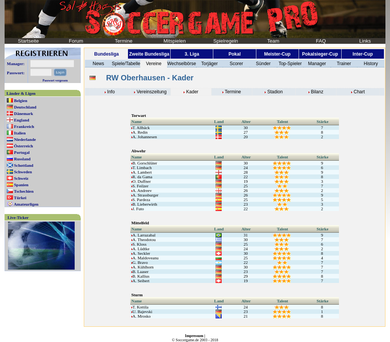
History (371, 63)
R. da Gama (141, 176)
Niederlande (25, 139)
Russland (22, 159)
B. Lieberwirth (144, 204)
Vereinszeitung (152, 91)
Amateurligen (26, 204)
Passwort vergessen (55, 80)
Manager (317, 63)
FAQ (321, 41)
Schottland (24, 165)
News (98, 63)
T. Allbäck (140, 127)
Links (365, 41)
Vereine (153, 63)
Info (111, 91)
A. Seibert (140, 280)
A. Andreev (141, 190)
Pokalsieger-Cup (320, 54)
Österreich (23, 146)
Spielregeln (225, 41)
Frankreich (24, 126)
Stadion (275, 91)
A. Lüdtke (140, 248)
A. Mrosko (141, 316)
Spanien (21, 184)
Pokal (235, 54)
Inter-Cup (363, 54)
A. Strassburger (144, 195)
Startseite (28, 41)
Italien (20, 133)
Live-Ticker (18, 217)
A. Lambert (141, 172)
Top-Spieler (290, 63)
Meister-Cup (277, 54)
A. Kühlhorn (142, 267)
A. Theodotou (143, 239)
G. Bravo (139, 262)
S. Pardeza (140, 199)
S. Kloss (139, 244)
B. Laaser (140, 271)
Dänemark (23, 113)
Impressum (194, 336)
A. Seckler (140, 253)
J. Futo (137, 208)
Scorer (236, 63)
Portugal (22, 152)
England (21, 120)
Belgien (20, 100)
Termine (123, 41)
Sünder (263, 63)
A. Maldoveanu (144, 258)
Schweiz (21, 178)
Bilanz (317, 91)
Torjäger (209, 63)
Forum (76, 41)
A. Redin (139, 132)
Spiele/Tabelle (126, 63)
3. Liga (192, 54)
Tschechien (24, 191)
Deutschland (25, 107)
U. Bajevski (141, 311)
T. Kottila (140, 307)
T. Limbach (141, 167)
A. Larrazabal (143, 235)
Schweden (23, 171)
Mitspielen (174, 41)
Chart (359, 91)
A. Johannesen (144, 136)
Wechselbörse (181, 63)
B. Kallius (140, 276)
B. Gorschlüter (144, 163)
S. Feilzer (140, 186)
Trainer (344, 63)
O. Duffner (141, 181)
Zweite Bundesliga (149, 54)
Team (273, 41)
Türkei (20, 197)
